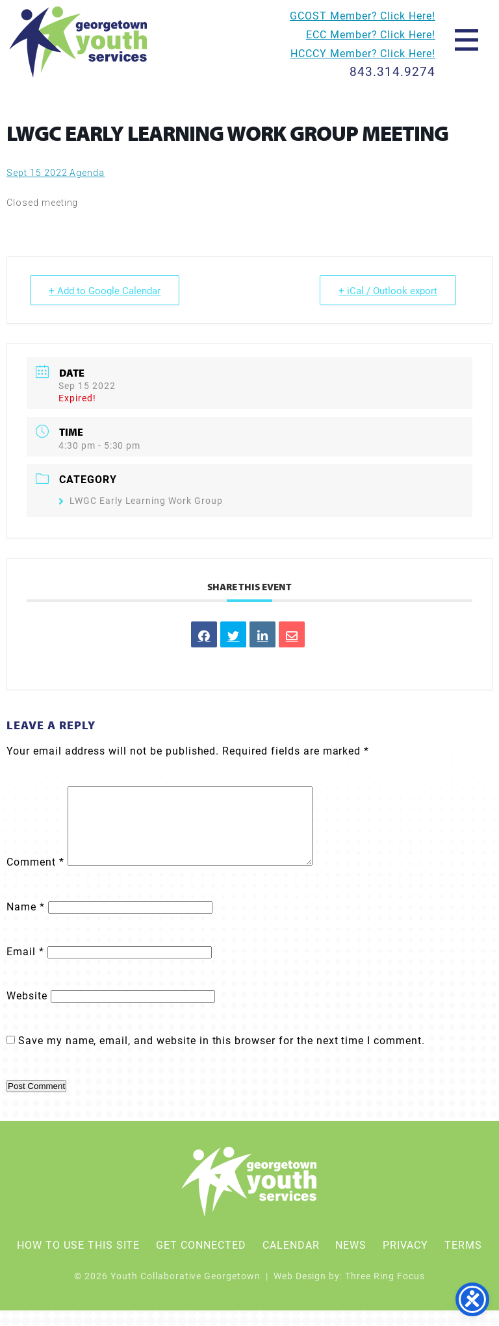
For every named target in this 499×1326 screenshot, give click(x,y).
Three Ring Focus (384, 1291)
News (350, 1260)
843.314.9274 (392, 71)
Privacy (405, 1260)
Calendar (291, 1260)
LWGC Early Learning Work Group (140, 500)
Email (25, 966)
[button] (466, 38)
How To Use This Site (78, 1260)
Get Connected (201, 1260)
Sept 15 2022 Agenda (55, 173)
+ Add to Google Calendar (104, 290)
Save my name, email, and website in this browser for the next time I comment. (221, 1055)
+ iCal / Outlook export (388, 290)
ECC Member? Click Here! (370, 34)
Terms (463, 1260)
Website (26, 1011)
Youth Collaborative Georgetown (78, 41)
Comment (35, 877)
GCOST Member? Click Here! (362, 15)
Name (25, 922)
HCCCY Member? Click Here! (362, 53)
